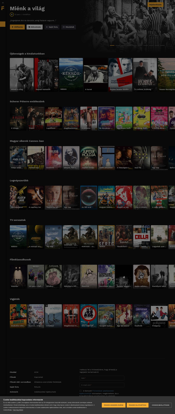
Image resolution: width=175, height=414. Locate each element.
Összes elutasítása (137, 405)
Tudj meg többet (18, 410)
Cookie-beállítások (160, 405)
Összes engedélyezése (113, 405)
